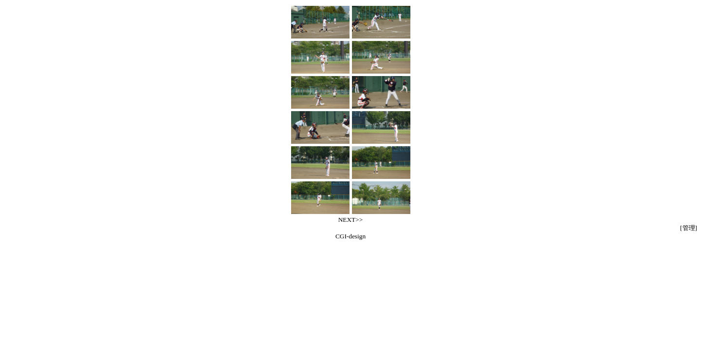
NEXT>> (350, 219)
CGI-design (350, 236)
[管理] (688, 228)
